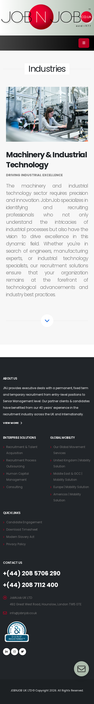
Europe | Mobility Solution (71, 487)
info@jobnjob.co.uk (23, 613)
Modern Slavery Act (20, 537)
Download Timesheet (22, 530)
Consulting (14, 487)
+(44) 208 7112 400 (30, 585)
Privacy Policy (16, 544)
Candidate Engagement (24, 522)
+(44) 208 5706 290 (31, 573)
